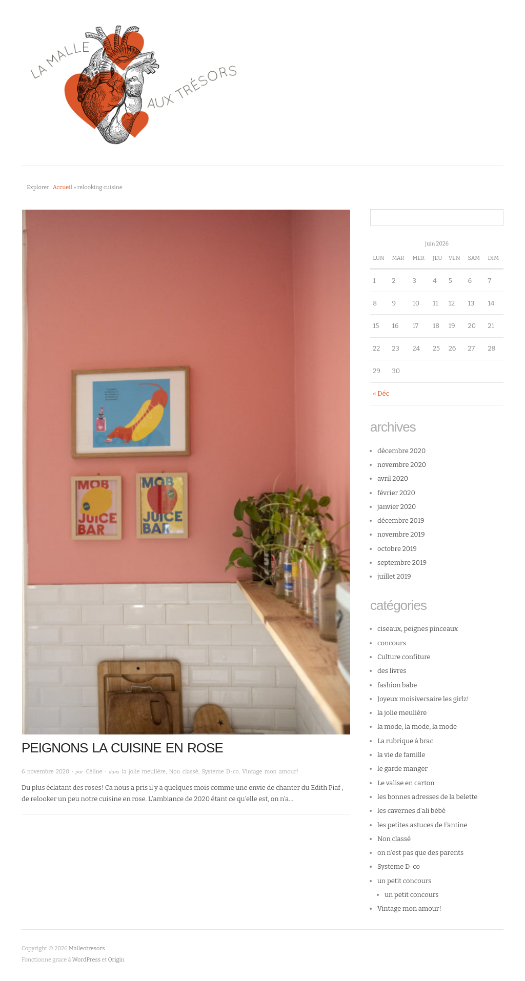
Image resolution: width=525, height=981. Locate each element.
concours (391, 643)
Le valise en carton (405, 783)
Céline (94, 771)
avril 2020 (392, 478)
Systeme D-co (219, 771)
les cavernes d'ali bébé (411, 810)
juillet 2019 (394, 576)
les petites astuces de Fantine (422, 825)
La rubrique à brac (405, 741)
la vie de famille (401, 755)
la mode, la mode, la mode (417, 726)
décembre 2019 (401, 520)
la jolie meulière (144, 771)
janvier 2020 (396, 506)
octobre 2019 (397, 549)
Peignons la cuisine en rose (122, 747)
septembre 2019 (402, 562)
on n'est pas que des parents (420, 852)
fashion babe (397, 685)
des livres (392, 671)
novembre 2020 (401, 464)
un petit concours (404, 881)
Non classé (183, 771)
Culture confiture (404, 657)
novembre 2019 (401, 534)
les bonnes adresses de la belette (427, 797)
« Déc (381, 393)
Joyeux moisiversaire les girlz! (423, 699)
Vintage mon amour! (270, 771)
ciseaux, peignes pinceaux (417, 628)
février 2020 (396, 493)
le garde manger (402, 768)
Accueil (62, 187)
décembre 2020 (401, 451)
